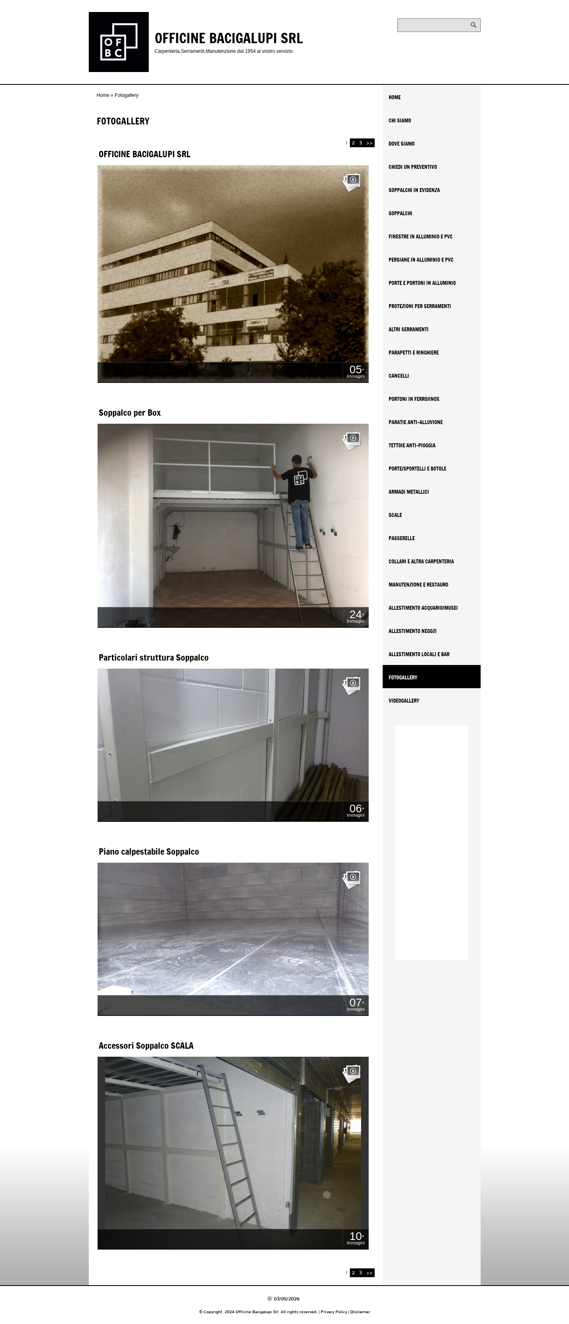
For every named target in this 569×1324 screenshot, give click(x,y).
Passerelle (402, 538)
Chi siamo (400, 120)
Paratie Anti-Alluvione (416, 422)
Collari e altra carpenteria (421, 561)
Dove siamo (402, 144)
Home (103, 95)
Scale (395, 515)
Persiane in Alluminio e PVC (421, 260)
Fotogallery (403, 677)
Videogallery (404, 701)
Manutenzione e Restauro (418, 585)
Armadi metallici (409, 492)
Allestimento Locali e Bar (419, 654)
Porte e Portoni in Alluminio (422, 283)
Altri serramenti (409, 329)
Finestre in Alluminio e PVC (421, 236)
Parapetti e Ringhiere (414, 353)
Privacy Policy (334, 1311)
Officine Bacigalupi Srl (229, 38)
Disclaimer (360, 1311)
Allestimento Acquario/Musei (423, 608)
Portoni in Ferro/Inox (414, 399)
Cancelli (399, 376)
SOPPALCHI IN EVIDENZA (414, 190)
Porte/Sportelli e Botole (417, 469)
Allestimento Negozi (413, 631)
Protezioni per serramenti (420, 306)
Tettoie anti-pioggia (412, 445)
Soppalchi (400, 213)
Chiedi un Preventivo (413, 167)
